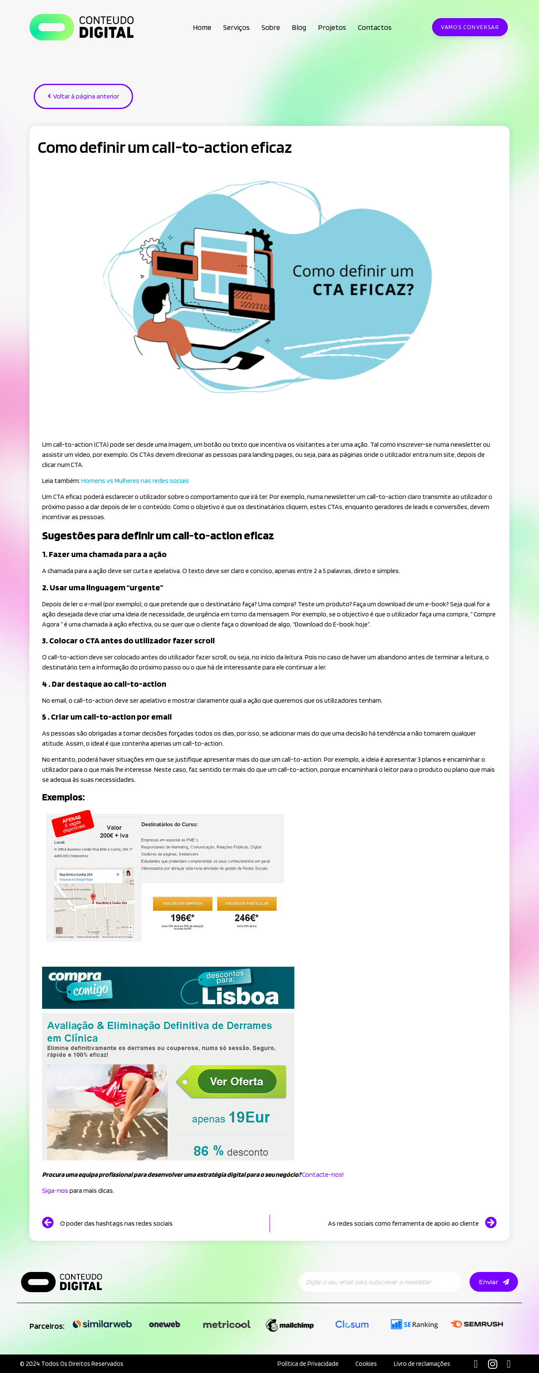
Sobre (270, 27)
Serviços (236, 27)
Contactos (375, 27)
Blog (299, 27)
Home (202, 27)
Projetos (332, 27)
